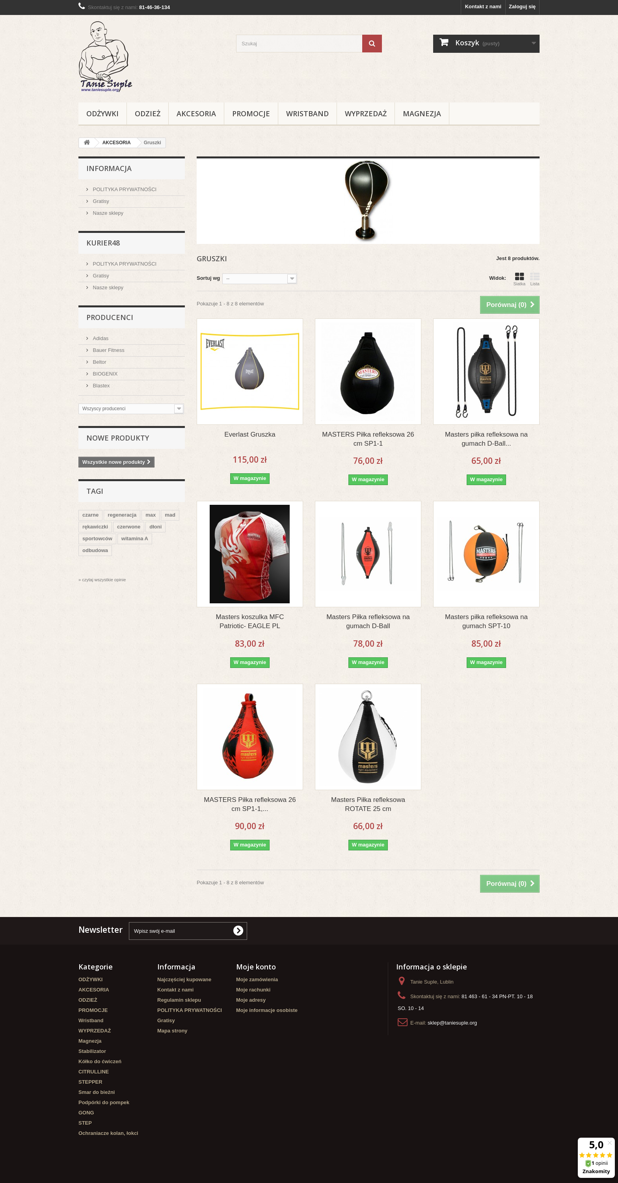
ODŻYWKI (102, 113)
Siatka (519, 279)
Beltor (98, 362)
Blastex (100, 386)
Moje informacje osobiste (267, 1010)
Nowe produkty (117, 438)
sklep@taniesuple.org (452, 1023)
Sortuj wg (208, 278)
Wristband (307, 113)
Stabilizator (92, 1051)
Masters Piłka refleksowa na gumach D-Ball (368, 621)
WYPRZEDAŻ (366, 113)
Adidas (99, 338)
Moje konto (256, 966)
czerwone (128, 527)
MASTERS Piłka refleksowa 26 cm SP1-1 (368, 439)
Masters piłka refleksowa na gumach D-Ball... (486, 439)
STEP (85, 1123)
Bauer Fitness (108, 350)
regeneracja (122, 515)
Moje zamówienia (257, 979)
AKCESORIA (196, 113)
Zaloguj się (522, 6)
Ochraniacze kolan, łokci (108, 1133)
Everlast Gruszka (249, 434)
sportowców (97, 538)
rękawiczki (95, 527)
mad (170, 515)
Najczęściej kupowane (184, 979)
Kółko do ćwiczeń (99, 1061)
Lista (535, 279)
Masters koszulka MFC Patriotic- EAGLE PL (250, 621)
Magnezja (422, 113)
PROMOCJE (251, 113)
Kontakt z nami (483, 6)
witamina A (134, 538)
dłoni (155, 527)
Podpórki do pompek (103, 1102)
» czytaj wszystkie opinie (102, 579)
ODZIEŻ (147, 113)
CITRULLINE (93, 1072)
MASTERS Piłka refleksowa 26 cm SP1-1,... (250, 804)
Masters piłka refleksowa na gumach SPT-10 (486, 621)
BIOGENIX (104, 374)
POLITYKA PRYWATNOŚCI (123, 189)
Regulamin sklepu (179, 1000)
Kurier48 (103, 242)
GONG (86, 1113)
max (150, 515)
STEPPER (90, 1082)
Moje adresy (251, 1000)
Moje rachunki (253, 990)
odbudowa (95, 550)
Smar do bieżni (96, 1092)
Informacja (109, 168)
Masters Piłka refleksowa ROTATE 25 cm (368, 804)
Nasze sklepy (107, 213)
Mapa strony (172, 1031)
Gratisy (100, 201)
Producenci (109, 317)
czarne (90, 515)
